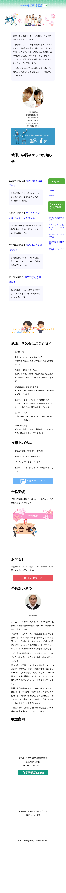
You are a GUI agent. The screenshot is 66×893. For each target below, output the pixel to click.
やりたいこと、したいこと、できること (56, 227)
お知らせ (52, 190)
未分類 (52, 195)
